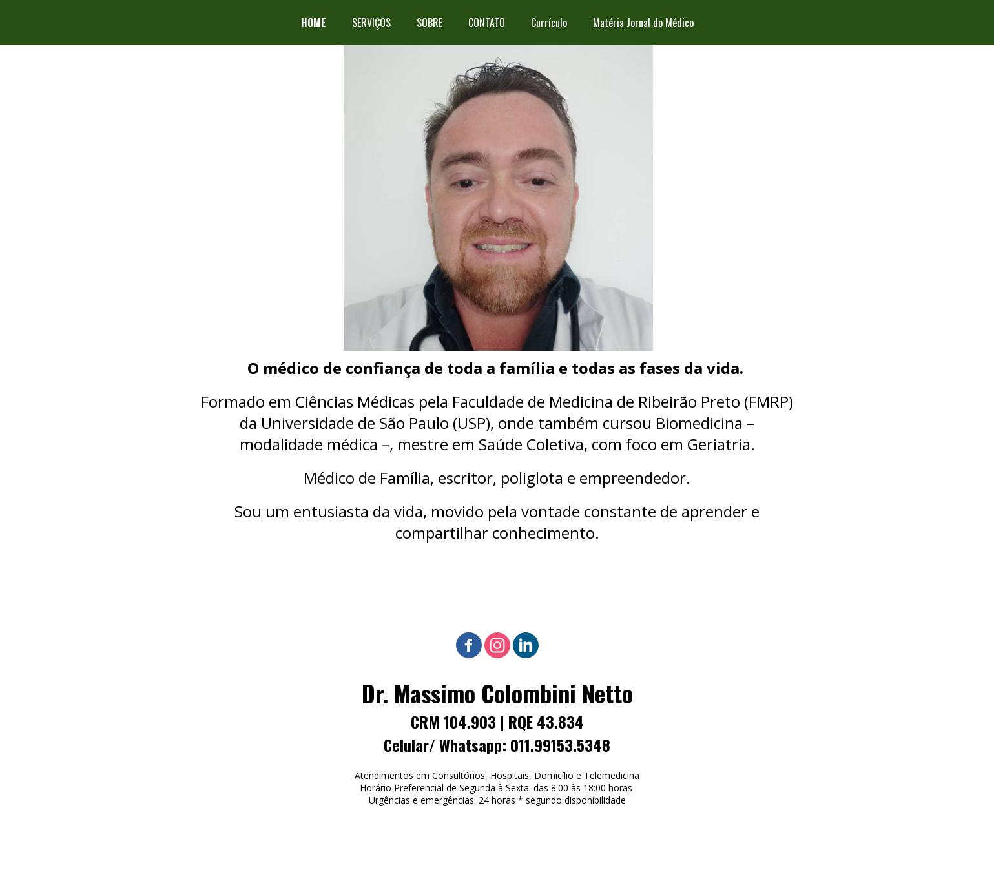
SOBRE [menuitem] (429, 22)
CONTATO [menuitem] (486, 22)
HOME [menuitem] (313, 22)
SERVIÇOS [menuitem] (371, 22)
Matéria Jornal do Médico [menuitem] (643, 22)
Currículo (549, 22)
